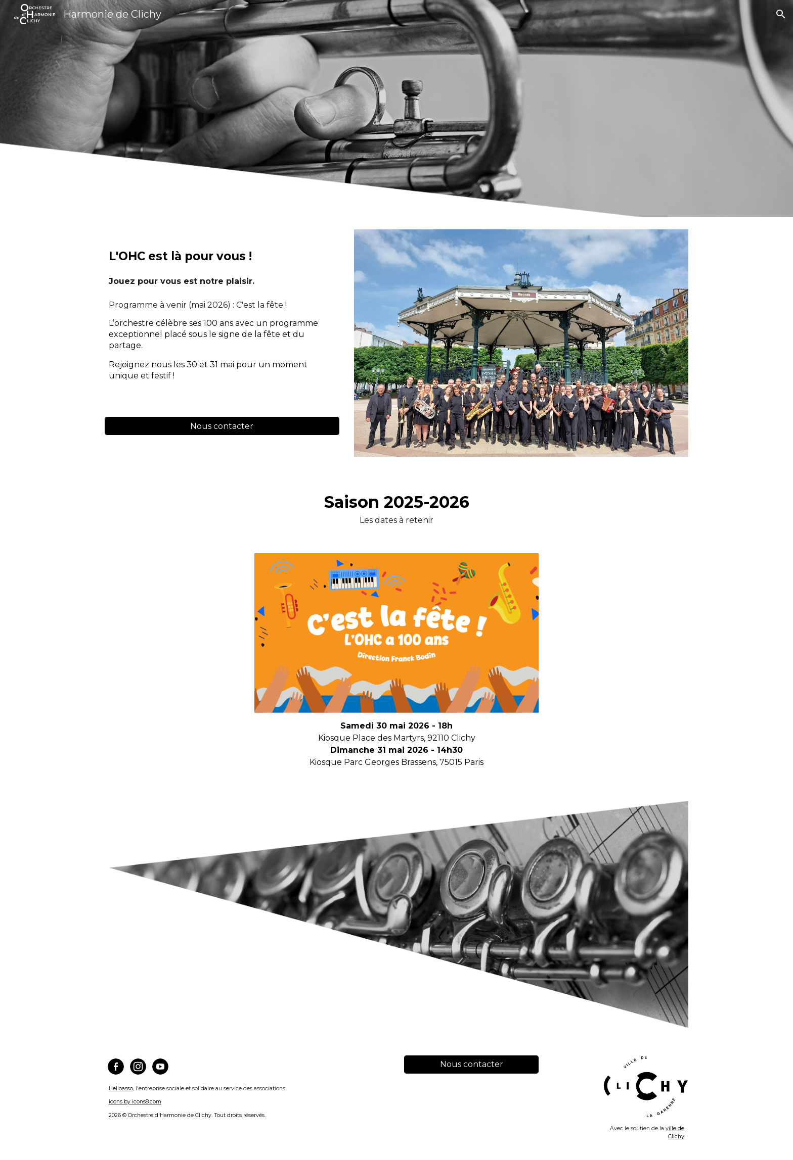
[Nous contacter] (222, 426)
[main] (222, 261)
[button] (781, 14)
